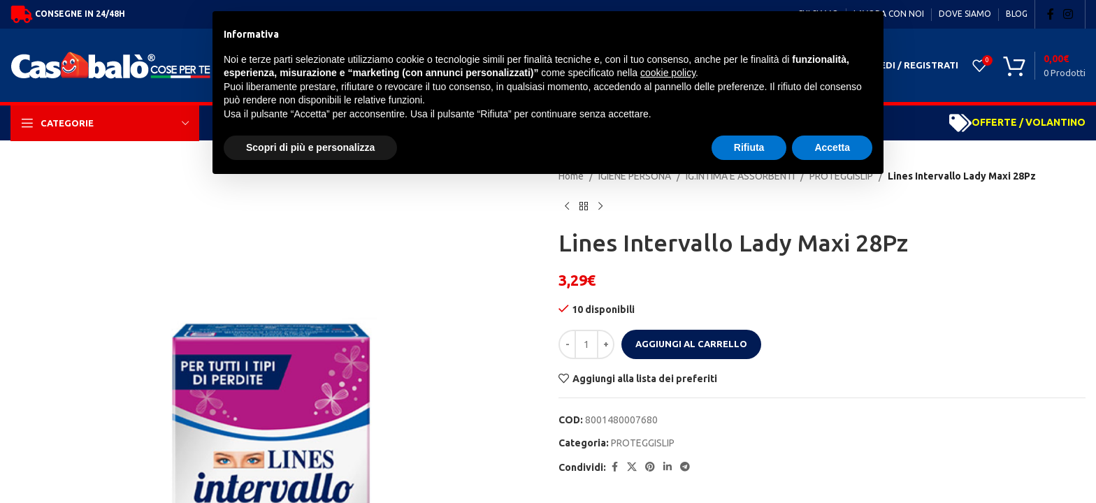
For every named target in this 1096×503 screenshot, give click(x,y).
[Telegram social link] (685, 467)
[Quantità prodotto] (586, 344)
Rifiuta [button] (749, 147)
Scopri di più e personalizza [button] (310, 147)
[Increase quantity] (605, 344)
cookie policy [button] (667, 72)
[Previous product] (566, 206)
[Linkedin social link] (667, 467)
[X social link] (632, 467)
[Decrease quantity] (567, 344)
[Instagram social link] (1068, 13)
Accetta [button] (832, 147)
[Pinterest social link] (650, 467)
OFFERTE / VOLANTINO (1029, 122)
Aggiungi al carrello (691, 344)
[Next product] (600, 206)
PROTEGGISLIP (643, 443)
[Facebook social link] (1050, 13)
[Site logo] (114, 64)
